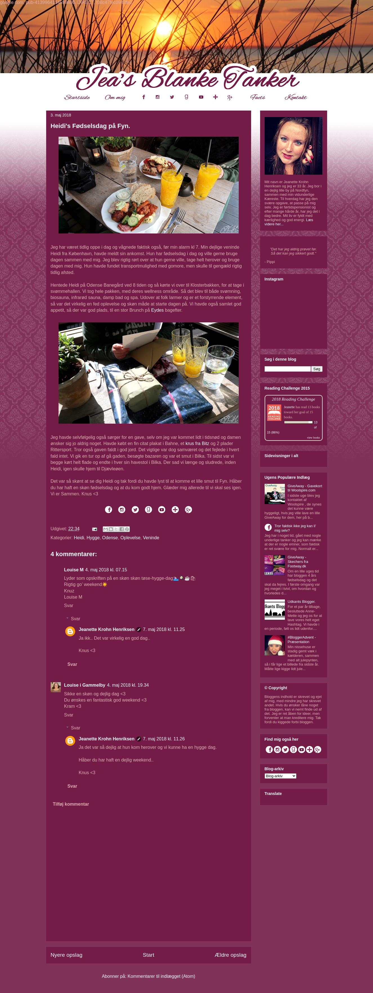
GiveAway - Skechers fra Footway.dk (298, 561)
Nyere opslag (66, 955)
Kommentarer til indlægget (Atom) (161, 976)
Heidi (79, 537)
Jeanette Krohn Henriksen (107, 629)
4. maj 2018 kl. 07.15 (106, 569)
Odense (110, 537)
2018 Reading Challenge (293, 399)
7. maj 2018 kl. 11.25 (164, 629)
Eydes (157, 310)
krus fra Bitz (197, 443)
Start (148, 955)
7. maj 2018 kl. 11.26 (164, 738)
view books (313, 437)
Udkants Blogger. (302, 601)
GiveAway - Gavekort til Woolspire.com (305, 488)
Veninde (151, 537)
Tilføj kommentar (71, 804)
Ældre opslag (230, 955)
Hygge (93, 537)
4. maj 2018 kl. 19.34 (128, 685)
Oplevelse (130, 537)
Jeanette (289, 407)
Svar (68, 605)
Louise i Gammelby (85, 685)
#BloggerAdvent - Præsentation (302, 639)
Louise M (74, 569)
